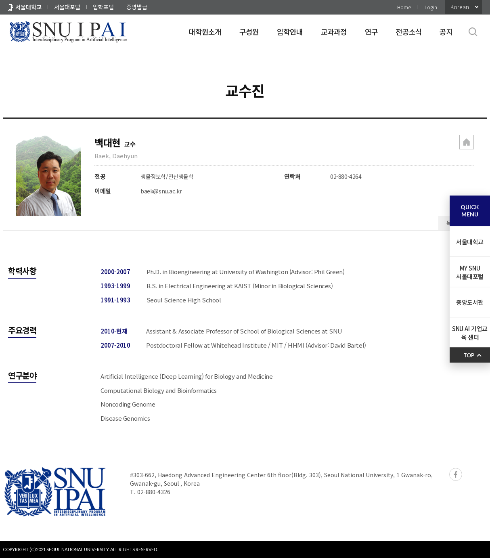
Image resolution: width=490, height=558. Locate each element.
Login (431, 7)
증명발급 (136, 7)
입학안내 (290, 31)
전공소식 (409, 31)
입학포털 (103, 7)
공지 (446, 31)
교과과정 (334, 31)
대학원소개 (204, 31)
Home (404, 7)
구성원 (249, 31)
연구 (371, 31)
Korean (459, 7)
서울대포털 (67, 7)
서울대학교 (28, 7)
